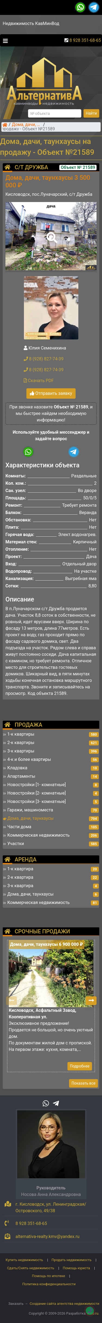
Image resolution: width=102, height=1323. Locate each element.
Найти (91, 113)
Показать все (83, 1083)
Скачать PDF (39, 380)
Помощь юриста (76, 1268)
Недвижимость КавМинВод (31, 23)
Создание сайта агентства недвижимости (64, 1304)
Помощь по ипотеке (48, 1276)
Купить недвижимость (24, 1260)
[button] (51, 233)
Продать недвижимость (72, 1260)
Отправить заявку (51, 393)
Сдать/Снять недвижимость (30, 1268)
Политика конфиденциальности (49, 1284)
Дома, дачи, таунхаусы (27, 125)
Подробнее (79, 1066)
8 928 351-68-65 (85, 40)
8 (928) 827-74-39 (44, 358)
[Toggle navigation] (4, 40)
